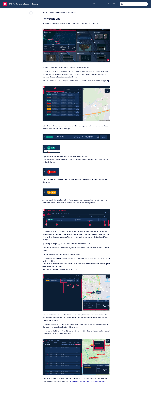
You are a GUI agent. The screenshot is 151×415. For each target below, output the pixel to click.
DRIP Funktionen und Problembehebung (23, 4)
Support (103, 4)
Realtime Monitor (72, 12)
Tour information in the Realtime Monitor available (87, 381)
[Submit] (122, 4)
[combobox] (134, 4)
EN (109, 4)
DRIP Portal (94, 4)
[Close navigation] (31, 13)
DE (114, 4)
